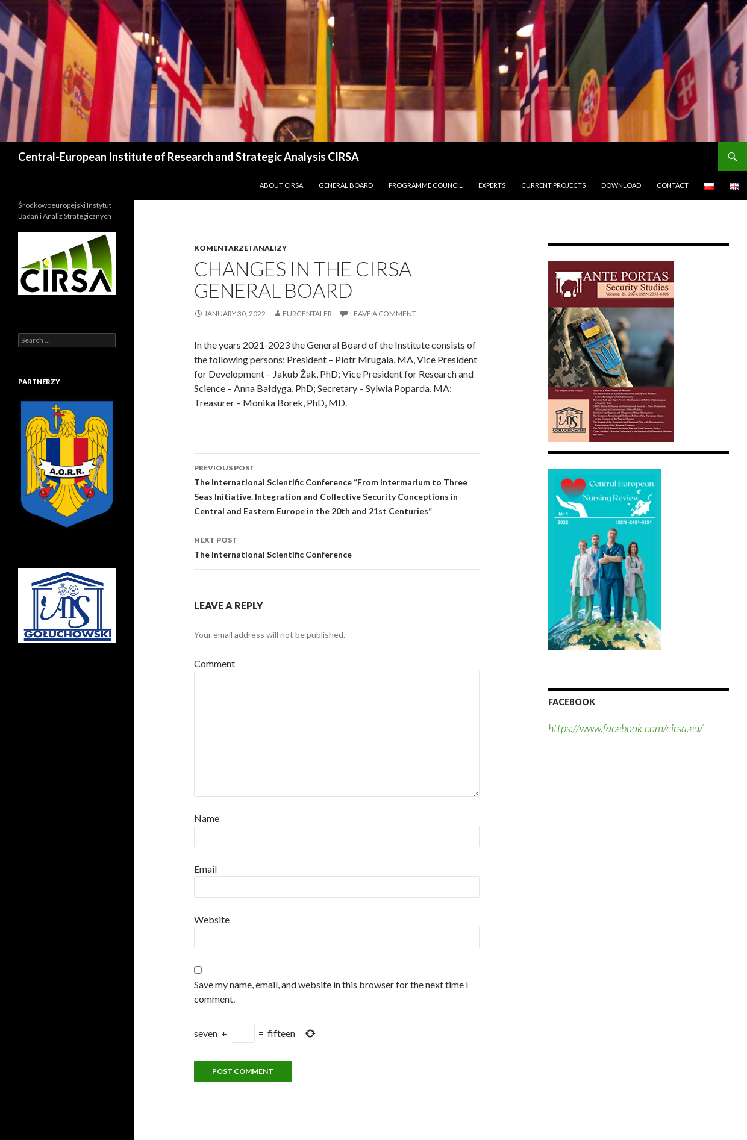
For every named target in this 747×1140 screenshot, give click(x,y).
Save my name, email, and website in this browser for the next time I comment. (331, 992)
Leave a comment (383, 313)
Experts (491, 185)
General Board (346, 185)
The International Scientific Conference (337, 546)
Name (206, 818)
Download (621, 185)
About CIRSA (281, 185)
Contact (673, 185)
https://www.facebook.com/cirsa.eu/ (625, 728)
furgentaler (307, 313)
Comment (214, 663)
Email (205, 868)
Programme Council (426, 185)
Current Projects (553, 185)
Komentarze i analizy (240, 247)
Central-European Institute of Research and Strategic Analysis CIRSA (188, 156)
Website (212, 919)
